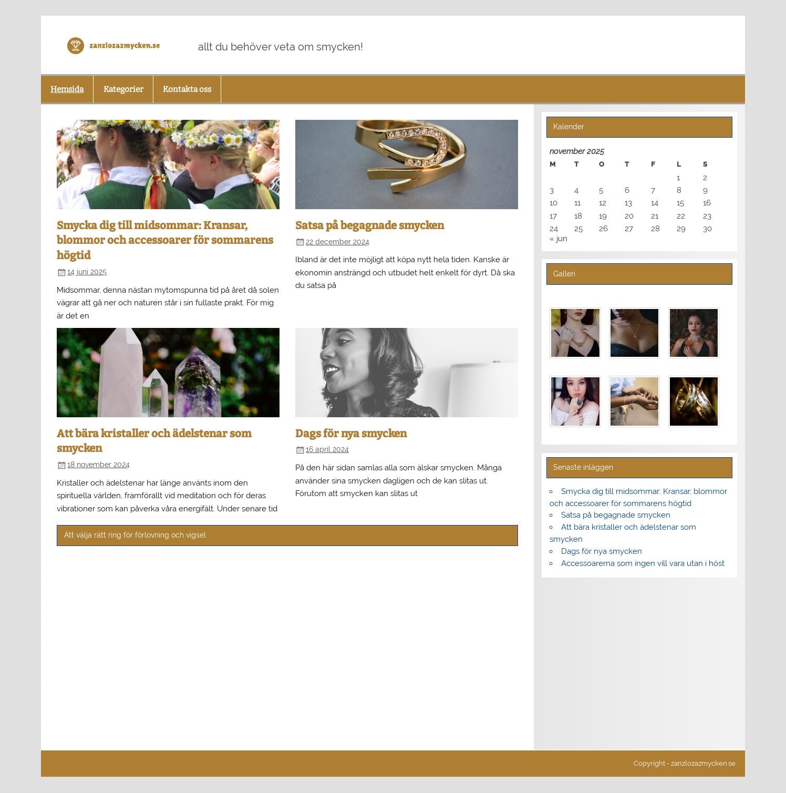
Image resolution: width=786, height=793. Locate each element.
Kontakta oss (187, 89)
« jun (558, 238)
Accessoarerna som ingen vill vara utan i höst (643, 563)
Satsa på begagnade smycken (369, 225)
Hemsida (67, 89)
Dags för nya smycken (351, 433)
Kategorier (123, 89)
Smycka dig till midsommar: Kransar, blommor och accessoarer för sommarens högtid (165, 240)
